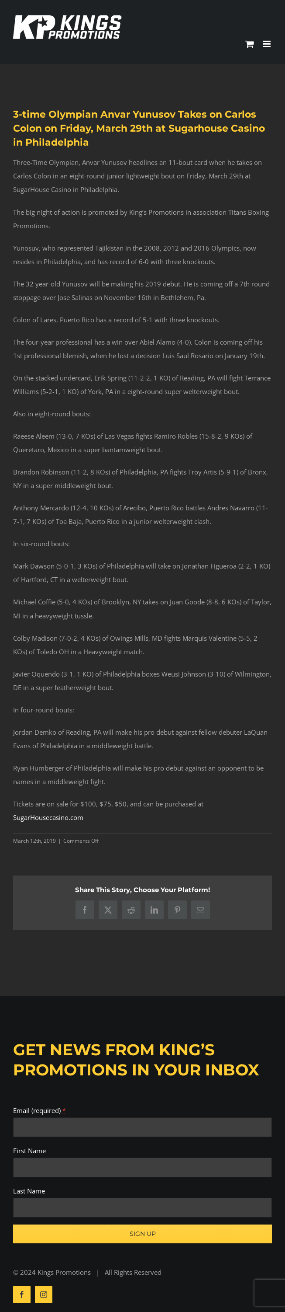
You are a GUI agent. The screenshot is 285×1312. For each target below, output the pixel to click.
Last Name (29, 1190)
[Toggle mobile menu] (267, 44)
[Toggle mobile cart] (249, 44)
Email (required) (39, 1110)
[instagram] (43, 1294)
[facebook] (22, 1294)
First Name (29, 1150)
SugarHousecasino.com (48, 817)
